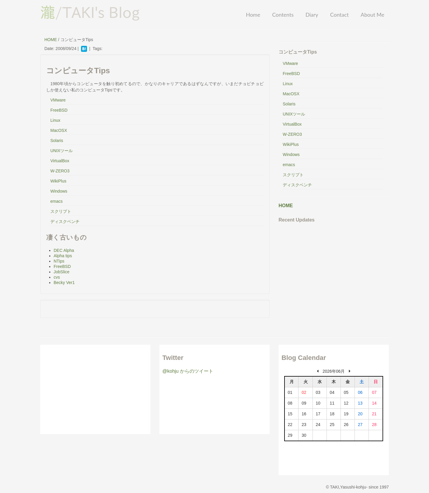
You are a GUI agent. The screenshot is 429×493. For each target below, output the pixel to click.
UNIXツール (61, 150)
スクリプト (60, 211)
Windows (58, 191)
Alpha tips (63, 255)
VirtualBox (59, 160)
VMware (58, 100)
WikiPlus (58, 181)
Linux (55, 120)
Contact (339, 14)
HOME (50, 39)
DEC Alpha (64, 250)
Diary (311, 14)
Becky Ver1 (64, 282)
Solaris (56, 140)
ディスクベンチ (65, 221)
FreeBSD (59, 110)
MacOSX (58, 130)
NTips (59, 261)
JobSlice (61, 271)
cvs (57, 277)
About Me (372, 14)
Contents (282, 14)
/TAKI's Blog (90, 12)
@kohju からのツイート (187, 371)
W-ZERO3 (59, 171)
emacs (56, 201)
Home (253, 14)
